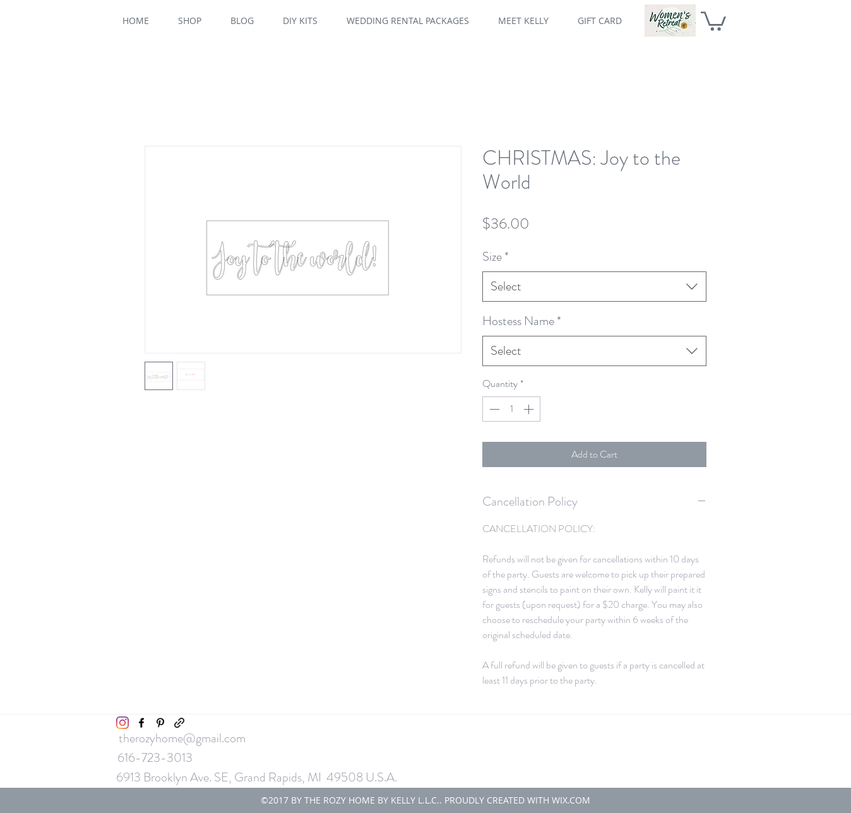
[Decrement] (493, 409)
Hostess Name (521, 321)
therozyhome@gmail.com (182, 738)
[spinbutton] (511, 409)
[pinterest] (160, 722)
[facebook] (141, 722)
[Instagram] (122, 722)
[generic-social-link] (179, 722)
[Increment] (530, 409)
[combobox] (594, 286)
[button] (713, 20)
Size (495, 256)
